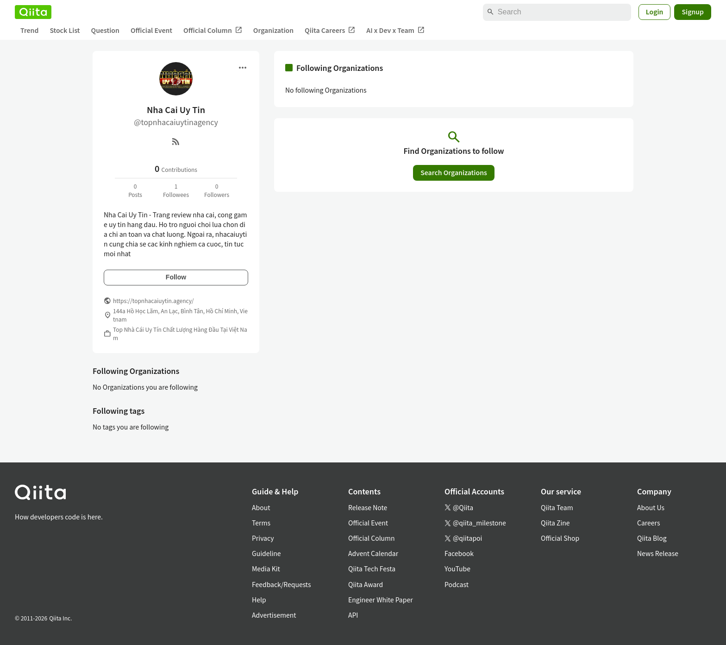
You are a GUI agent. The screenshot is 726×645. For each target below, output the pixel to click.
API (353, 615)
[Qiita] (33, 12)
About (261, 507)
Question (105, 30)
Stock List (65, 30)
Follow (176, 277)
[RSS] (176, 141)
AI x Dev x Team (395, 30)
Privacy (263, 538)
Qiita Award (365, 584)
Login (654, 11)
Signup (693, 11)
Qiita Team (557, 507)
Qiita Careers (330, 30)
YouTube (457, 568)
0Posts (135, 190)
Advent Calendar (373, 553)
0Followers (216, 190)
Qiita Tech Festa (371, 568)
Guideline (266, 553)
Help (259, 599)
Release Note (367, 507)
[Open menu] (242, 67)
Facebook (459, 553)
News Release (657, 553)
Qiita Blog (652, 538)
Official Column (212, 30)
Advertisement (274, 615)
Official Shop (560, 538)
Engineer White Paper (380, 599)
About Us (650, 507)
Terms (261, 522)
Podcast (456, 584)
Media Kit (266, 568)
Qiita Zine (555, 522)
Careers (648, 522)
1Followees (176, 190)
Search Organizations (453, 172)
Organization (273, 30)
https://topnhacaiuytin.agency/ (153, 300)
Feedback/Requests (281, 584)
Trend (29, 30)
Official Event (151, 30)
